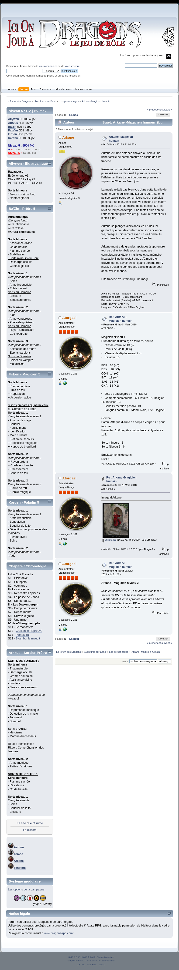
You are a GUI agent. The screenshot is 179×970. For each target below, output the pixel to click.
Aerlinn (19, 847)
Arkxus (13, 123)
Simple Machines (105, 957)
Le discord (30, 830)
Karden (13, 138)
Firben (12, 134)
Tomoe (18, 854)
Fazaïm (13, 130)
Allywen (13, 119)
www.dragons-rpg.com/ (59, 933)
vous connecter (48, 66)
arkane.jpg (109, 539)
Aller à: (125, 661)
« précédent (154, 109)
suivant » (167, 109)
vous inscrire (72, 66)
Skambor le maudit (28, 638)
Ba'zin (12, 126)
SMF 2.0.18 (74, 957)
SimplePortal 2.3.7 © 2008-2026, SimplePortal (91, 960)
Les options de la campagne (26, 889)
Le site (21, 823)
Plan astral (23, 634)
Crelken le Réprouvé (29, 630)
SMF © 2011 (88, 957)
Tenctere (20, 868)
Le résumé (35, 823)
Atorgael (69, 318)
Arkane (19, 861)
